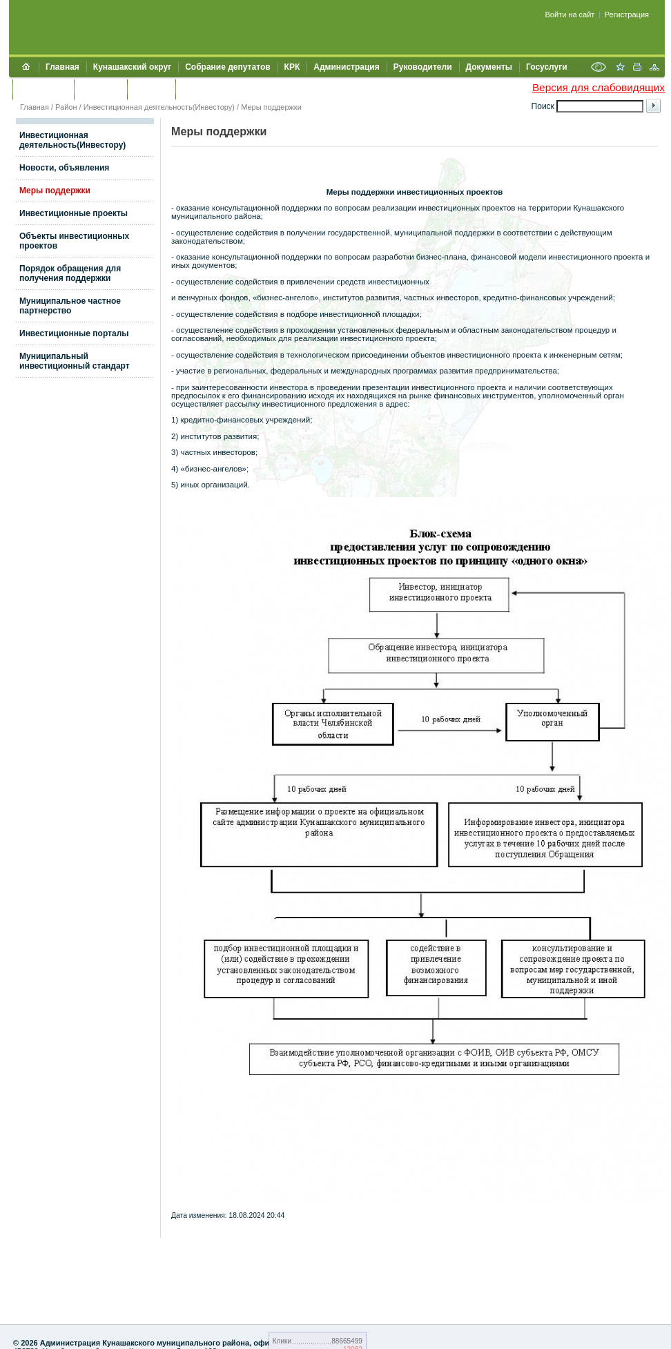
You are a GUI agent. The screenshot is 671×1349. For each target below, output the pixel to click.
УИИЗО (196, 89)
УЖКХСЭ (151, 89)
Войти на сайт (570, 14)
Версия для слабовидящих (598, 87)
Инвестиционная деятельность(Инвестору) (159, 107)
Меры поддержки (271, 107)
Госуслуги (546, 67)
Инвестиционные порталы (74, 333)
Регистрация (627, 14)
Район (66, 107)
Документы (489, 67)
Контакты (100, 89)
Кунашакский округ (132, 67)
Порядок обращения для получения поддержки (70, 273)
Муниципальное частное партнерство (70, 306)
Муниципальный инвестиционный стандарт (74, 361)
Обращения (43, 89)
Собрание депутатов (227, 67)
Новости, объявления (64, 168)
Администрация (346, 67)
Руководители (422, 67)
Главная (62, 67)
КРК (292, 67)
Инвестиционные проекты (73, 213)
